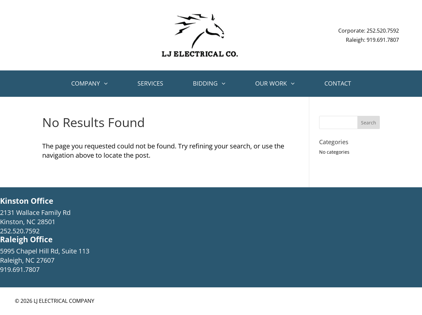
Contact (337, 83)
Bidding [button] (205, 83)
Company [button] (85, 83)
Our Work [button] (271, 83)
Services (150, 83)
